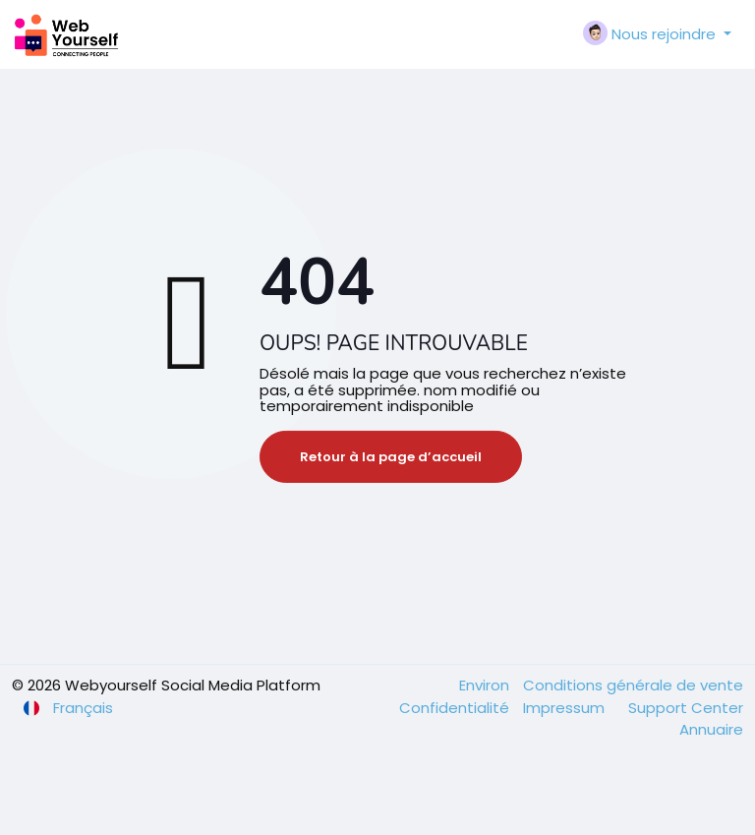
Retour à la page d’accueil (391, 456)
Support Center (685, 707)
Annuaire (711, 729)
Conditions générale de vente (633, 685)
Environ (486, 685)
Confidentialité (456, 707)
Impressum (566, 707)
